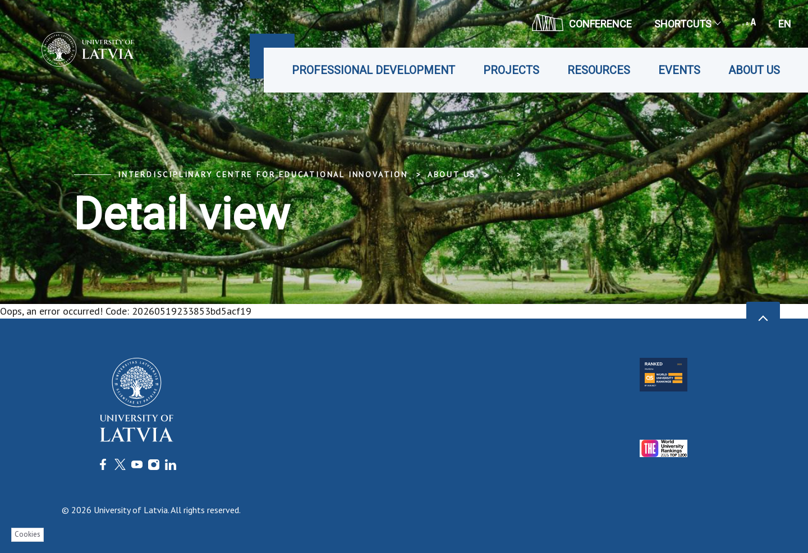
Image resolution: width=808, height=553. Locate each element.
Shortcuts (687, 24)
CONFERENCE (582, 22)
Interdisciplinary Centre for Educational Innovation (263, 174)
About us (754, 70)
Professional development (373, 70)
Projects (511, 70)
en (784, 24)
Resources (598, 70)
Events (679, 70)
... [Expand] (502, 174)
